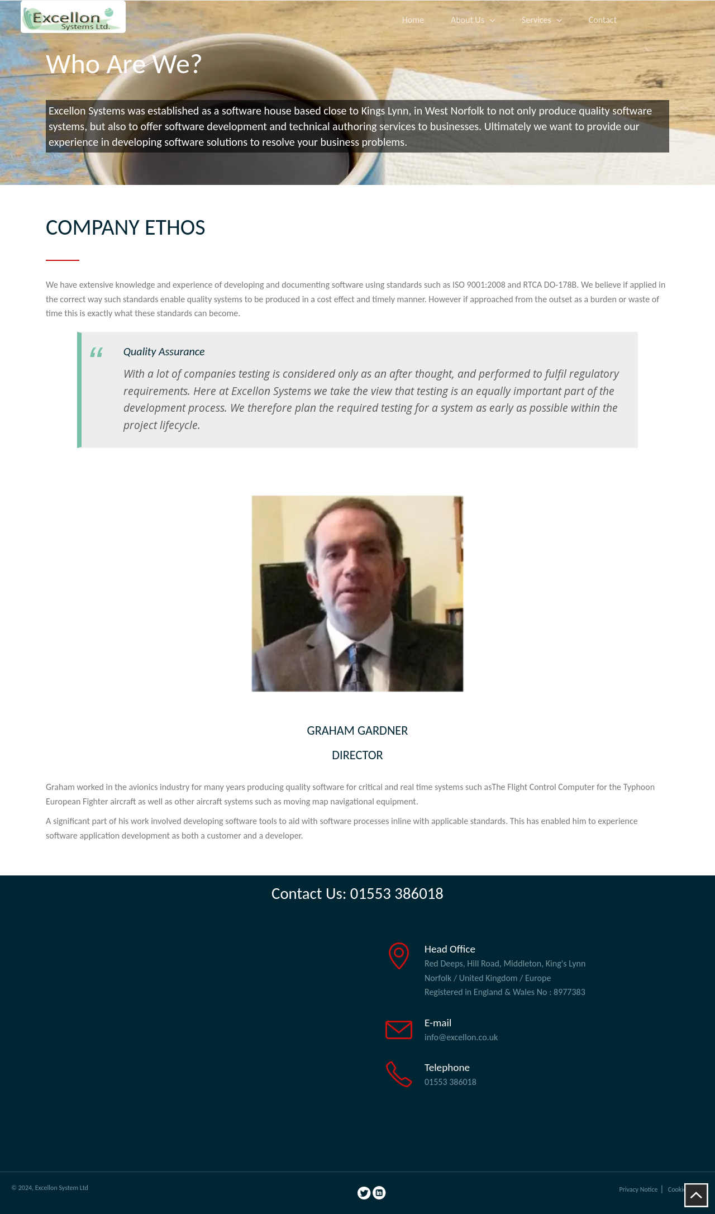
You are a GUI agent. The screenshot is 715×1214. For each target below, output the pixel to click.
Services (536, 20)
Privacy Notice (638, 1189)
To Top (696, 1195)
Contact (603, 20)
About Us (467, 20)
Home (413, 20)
